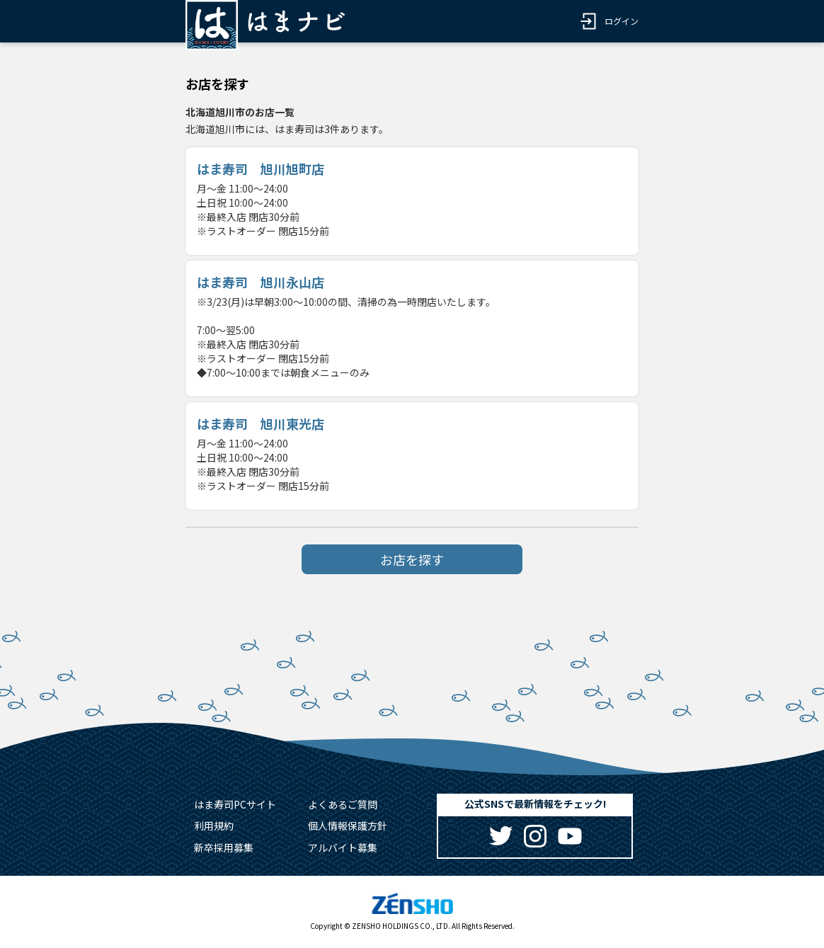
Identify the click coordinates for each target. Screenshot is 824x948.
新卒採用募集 (223, 847)
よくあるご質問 (342, 804)
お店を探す (412, 559)
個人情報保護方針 (347, 825)
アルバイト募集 (342, 847)
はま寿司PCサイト (235, 804)
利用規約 (214, 825)
